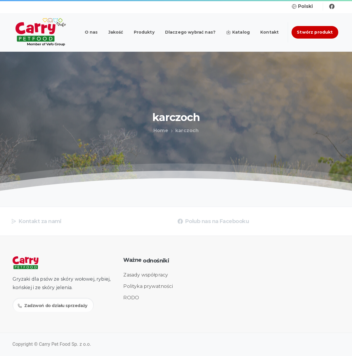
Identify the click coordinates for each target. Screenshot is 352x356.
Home (159, 130)
